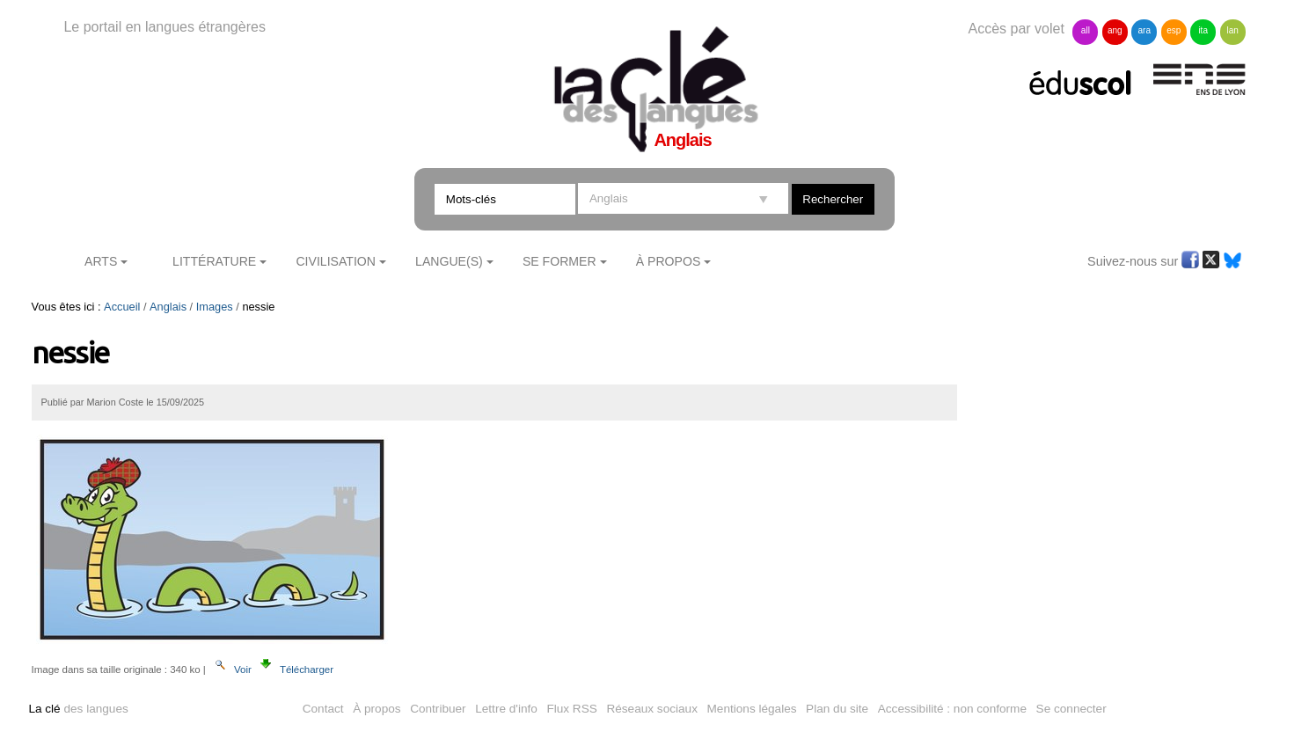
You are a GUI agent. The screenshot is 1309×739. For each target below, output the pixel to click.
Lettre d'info (506, 708)
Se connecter (1071, 708)
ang (1115, 30)
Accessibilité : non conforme (952, 708)
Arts (100, 261)
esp (1173, 30)
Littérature (214, 261)
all (1085, 30)
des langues (78, 708)
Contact (323, 708)
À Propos (668, 261)
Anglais (168, 306)
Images (214, 306)
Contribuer (437, 708)
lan (1232, 30)
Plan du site (837, 708)
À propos (376, 708)
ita (1203, 30)
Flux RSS (571, 708)
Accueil (122, 306)
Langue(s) (449, 261)
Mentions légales (752, 708)
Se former (559, 261)
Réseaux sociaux (652, 708)
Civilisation (335, 261)
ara (1144, 30)
